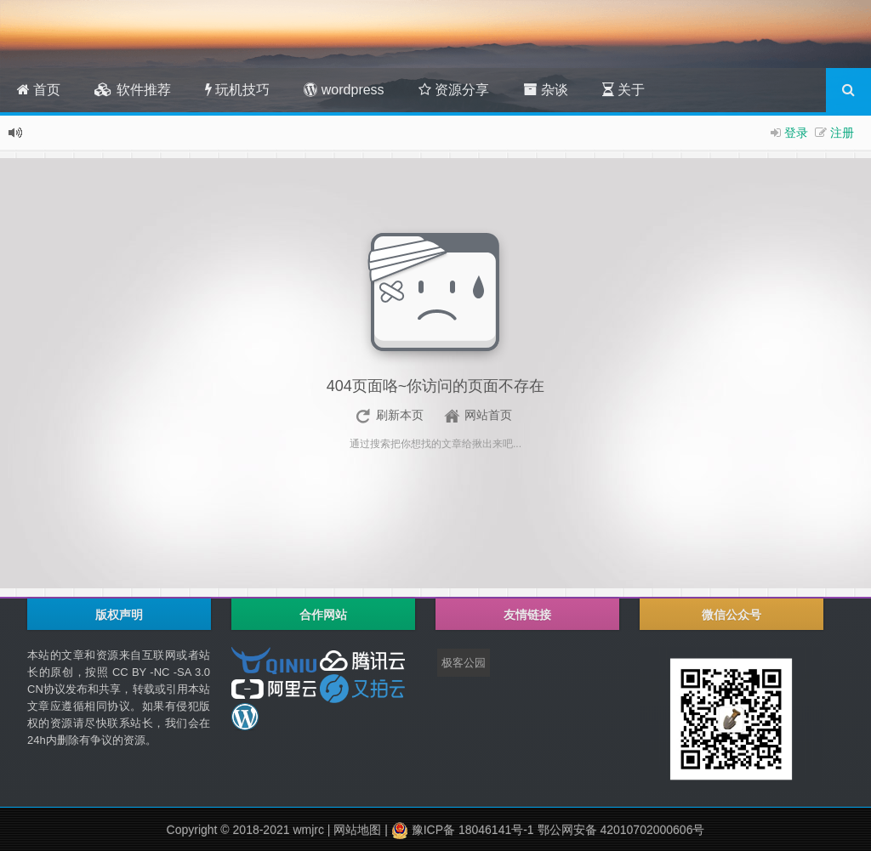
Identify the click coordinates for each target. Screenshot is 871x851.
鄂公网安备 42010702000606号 (621, 830)
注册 (842, 132)
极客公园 (463, 662)
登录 (796, 132)
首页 (38, 89)
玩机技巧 (237, 89)
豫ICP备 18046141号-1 (471, 830)
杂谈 (545, 89)
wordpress (344, 89)
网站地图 (357, 830)
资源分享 (453, 89)
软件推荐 (132, 89)
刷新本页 (400, 415)
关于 (623, 89)
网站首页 (488, 415)
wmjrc (308, 830)
